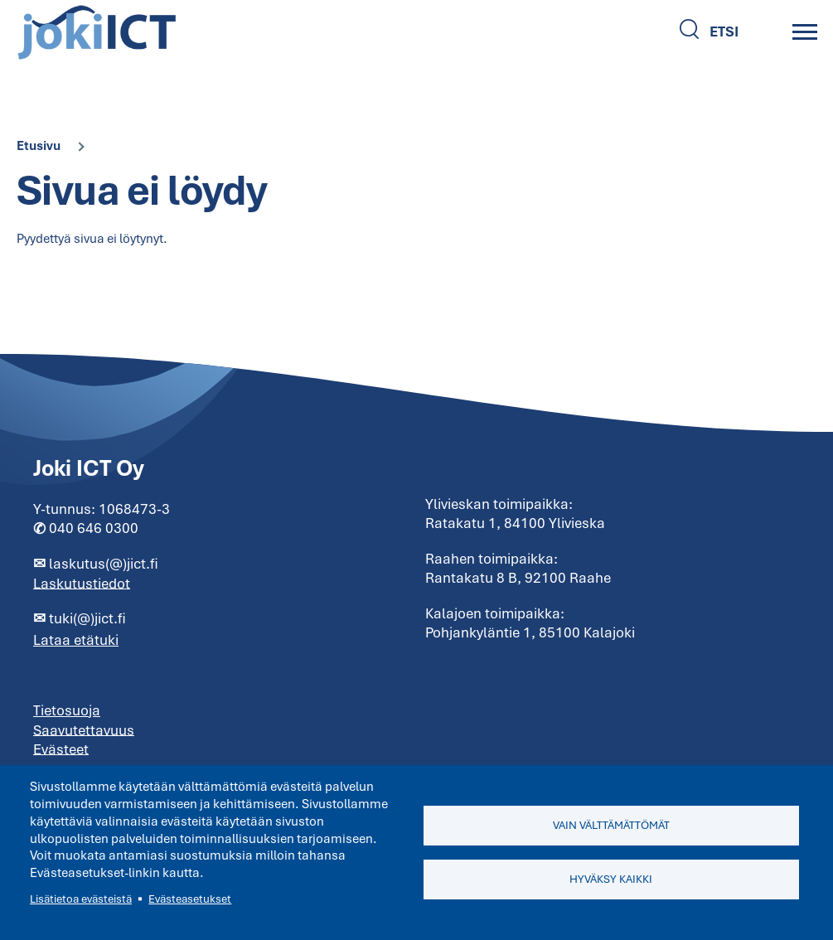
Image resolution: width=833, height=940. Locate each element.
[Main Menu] (804, 31)
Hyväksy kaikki (610, 879)
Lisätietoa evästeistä (81, 899)
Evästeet (61, 748)
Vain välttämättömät (611, 825)
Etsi (724, 31)
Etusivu (39, 146)
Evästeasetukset (189, 899)
